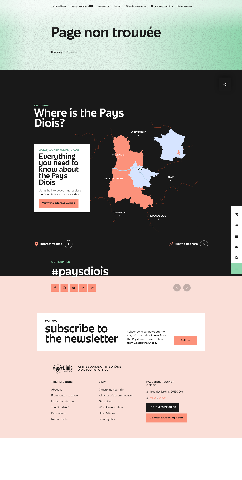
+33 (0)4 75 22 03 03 (163, 407)
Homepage (57, 52)
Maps (153, 398)
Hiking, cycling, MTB (81, 6)
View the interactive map (58, 203)
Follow (185, 340)
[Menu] (236, 268)
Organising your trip (162, 6)
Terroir (117, 6)
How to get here (183, 244)
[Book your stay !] (236, 214)
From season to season (65, 396)
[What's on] (236, 236)
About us (56, 390)
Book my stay (184, 6)
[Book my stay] (236, 225)
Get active (103, 6)
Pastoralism (58, 413)
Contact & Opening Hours (167, 418)
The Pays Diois (58, 6)
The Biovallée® (60, 407)
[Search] (236, 257)
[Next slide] (187, 288)
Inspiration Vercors (62, 401)
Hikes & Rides (107, 413)
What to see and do (135, 6)
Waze (162, 398)
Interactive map (48, 244)
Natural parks (59, 419)
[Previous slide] (177, 288)
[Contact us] (236, 247)
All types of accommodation (116, 396)
